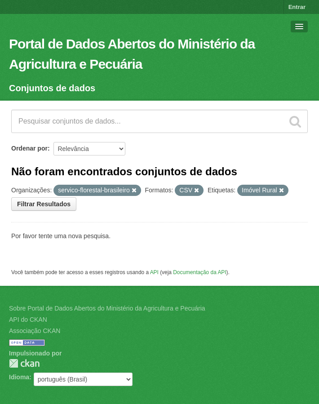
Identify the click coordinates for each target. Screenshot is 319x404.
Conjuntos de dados (52, 88)
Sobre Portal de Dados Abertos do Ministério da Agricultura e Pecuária (107, 308)
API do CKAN (28, 319)
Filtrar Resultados (44, 204)
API (154, 272)
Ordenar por (29, 148)
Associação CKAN (34, 330)
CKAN (24, 363)
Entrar (297, 7)
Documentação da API (199, 272)
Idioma (19, 377)
